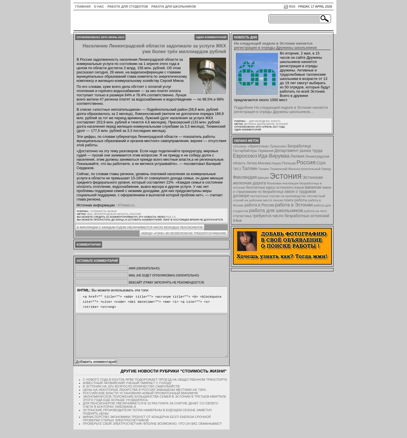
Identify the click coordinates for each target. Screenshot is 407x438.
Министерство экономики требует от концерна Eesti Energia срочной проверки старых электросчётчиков (147, 427)
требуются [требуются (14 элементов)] (262, 215)
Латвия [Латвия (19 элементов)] (297, 156)
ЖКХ (89, 214)
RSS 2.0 (170, 216)
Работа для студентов (127, 6)
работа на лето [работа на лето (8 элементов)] (315, 211)
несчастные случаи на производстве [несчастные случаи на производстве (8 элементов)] (278, 196)
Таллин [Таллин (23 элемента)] (249, 168)
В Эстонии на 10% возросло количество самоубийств (131, 394)
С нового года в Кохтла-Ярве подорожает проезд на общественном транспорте (155, 388)
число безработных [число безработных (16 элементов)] (290, 215)
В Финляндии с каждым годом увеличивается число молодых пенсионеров (140, 227)
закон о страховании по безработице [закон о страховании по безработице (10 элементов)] (282, 190)
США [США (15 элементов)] (321, 163)
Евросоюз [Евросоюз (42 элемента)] (245, 156)
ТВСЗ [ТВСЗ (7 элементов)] (237, 169)
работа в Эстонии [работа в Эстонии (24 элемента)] (294, 204)
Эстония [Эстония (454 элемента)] (286, 175)
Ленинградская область (111, 214)
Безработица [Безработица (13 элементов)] (299, 146)
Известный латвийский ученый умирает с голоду (127, 391)
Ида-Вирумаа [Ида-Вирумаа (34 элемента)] (273, 156)
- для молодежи (259, 121)
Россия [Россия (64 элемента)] (305, 162)
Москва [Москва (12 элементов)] (264, 163)
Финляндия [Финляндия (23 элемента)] (245, 177)
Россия (135, 214)
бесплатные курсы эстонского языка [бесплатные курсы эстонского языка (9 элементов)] (275, 187)
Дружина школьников (259, 124)
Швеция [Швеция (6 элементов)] (263, 177)
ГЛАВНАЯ (82, 6)
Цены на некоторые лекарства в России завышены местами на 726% (144, 398)
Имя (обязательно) (144, 268)
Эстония (282, 124)
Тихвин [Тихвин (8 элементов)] (263, 169)
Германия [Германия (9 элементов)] (266, 151)
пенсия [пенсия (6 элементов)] (278, 200)
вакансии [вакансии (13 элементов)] (313, 187)
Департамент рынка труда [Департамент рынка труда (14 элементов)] (298, 150)
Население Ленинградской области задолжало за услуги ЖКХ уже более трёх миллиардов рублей (154, 48)
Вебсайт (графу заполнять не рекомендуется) (166, 282)
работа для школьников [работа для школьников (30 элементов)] (276, 210)
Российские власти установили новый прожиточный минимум (140, 401)
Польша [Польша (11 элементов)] (289, 163)
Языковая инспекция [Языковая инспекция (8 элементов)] (282, 183)
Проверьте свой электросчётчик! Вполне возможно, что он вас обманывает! (152, 432)
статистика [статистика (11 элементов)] (242, 216)
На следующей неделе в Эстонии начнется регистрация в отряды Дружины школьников (275, 45)
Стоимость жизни (103, 211)
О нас (99, 6)
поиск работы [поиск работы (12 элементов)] (296, 200)
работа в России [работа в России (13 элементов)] (259, 205)
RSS (292, 6)
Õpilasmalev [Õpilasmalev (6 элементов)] (278, 146)
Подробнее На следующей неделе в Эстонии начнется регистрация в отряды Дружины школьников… (281, 109)
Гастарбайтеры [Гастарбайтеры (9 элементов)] (245, 151)
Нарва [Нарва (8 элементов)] (276, 163)
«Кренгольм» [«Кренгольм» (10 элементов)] (258, 146)
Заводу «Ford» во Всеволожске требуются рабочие (183, 233)
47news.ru (126, 205)
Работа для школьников (173, 6)
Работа (275, 121)
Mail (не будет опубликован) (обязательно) (164, 275)
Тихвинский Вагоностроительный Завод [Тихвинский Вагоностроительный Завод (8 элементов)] (300, 169)
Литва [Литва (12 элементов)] (251, 163)
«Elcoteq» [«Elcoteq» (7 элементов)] (240, 146)
